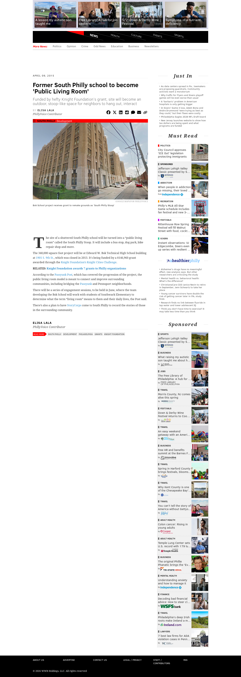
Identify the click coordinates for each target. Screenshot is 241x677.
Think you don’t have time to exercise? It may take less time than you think (181, 310)
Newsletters (151, 46)
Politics (57, 46)
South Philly (46, 121)
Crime (84, 46)
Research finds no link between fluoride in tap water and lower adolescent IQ (182, 304)
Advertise (69, 659)
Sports (179, 36)
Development (64, 121)
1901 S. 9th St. (45, 257)
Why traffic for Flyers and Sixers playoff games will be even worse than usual (181, 96)
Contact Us (100, 659)
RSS (185, 659)
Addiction (166, 182)
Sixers (164, 238)
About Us (38, 659)
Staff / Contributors (161, 661)
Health (115, 35)
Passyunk (86, 284)
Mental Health (168, 575)
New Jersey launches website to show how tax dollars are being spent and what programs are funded (182, 123)
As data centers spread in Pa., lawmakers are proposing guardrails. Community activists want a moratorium (182, 89)
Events (157, 35)
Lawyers (165, 631)
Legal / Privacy (132, 659)
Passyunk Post (63, 274)
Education (117, 46)
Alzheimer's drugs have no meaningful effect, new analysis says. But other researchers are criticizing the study (180, 272)
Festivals (165, 219)
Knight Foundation (114, 334)
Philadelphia (86, 334)
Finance (164, 594)
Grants (98, 334)
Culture (136, 36)
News (94, 36)
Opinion (71, 46)
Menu (38, 37)
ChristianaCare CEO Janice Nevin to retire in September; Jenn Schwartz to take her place (182, 287)
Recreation (166, 201)
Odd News (100, 46)
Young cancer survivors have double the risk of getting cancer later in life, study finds (181, 296)
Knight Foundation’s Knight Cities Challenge (88, 262)
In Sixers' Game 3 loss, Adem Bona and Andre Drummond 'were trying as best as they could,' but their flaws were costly (181, 110)
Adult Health (167, 519)
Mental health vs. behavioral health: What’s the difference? (179, 279)
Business (133, 46)
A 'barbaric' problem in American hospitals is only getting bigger (178, 103)
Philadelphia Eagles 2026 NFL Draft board (183, 116)
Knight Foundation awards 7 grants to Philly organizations (86, 268)
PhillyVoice (56, 36)
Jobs (163, 371)
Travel (164, 389)
